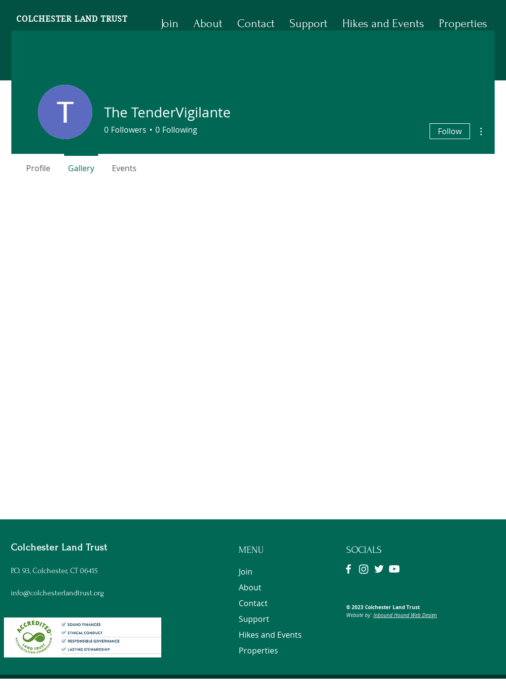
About (250, 587)
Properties (258, 650)
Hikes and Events (270, 634)
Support (254, 619)
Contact (253, 603)
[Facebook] (348, 569)
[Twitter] (379, 569)
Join (246, 571)
